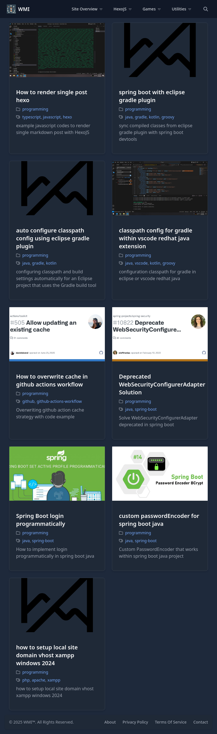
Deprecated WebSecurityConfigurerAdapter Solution (162, 384)
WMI (24, 9)
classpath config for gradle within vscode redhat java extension (155, 238)
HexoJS (122, 9)
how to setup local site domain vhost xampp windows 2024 (47, 655)
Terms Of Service (170, 722)
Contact (200, 722)
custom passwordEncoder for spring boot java (159, 520)
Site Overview (87, 9)
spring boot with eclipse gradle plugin (152, 96)
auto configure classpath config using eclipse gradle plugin (52, 238)
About (110, 722)
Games (151, 9)
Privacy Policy (135, 722)
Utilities (181, 9)
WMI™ (29, 722)
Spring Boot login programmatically (40, 520)
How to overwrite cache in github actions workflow (52, 380)
